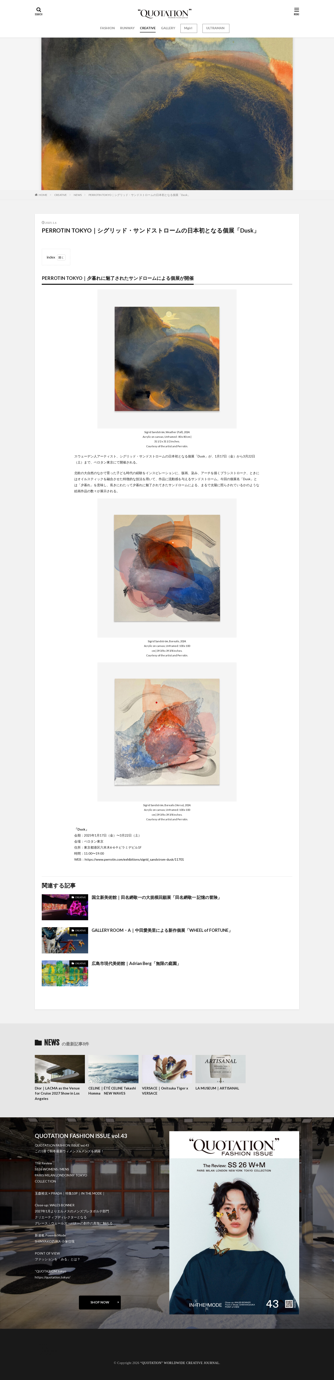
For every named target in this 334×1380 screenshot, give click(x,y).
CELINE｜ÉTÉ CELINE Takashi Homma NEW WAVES (112, 1091)
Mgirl (188, 28)
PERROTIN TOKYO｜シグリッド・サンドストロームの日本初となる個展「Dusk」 (139, 195)
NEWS (78, 195)
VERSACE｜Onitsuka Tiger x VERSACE (165, 1091)
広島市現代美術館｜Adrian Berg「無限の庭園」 (136, 963)
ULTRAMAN (215, 28)
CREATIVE (148, 28)
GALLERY (168, 28)
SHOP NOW (99, 1302)
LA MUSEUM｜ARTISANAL (217, 1088)
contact (45, 1347)
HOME (43, 195)
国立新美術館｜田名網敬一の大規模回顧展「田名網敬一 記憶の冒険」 (157, 897)
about (43, 1344)
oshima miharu (49, 1351)
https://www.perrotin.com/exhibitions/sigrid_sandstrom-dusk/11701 (134, 859)
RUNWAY (127, 28)
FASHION (107, 28)
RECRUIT (46, 1354)
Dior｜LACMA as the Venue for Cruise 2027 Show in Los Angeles (57, 1093)
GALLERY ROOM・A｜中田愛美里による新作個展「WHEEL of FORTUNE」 (162, 930)
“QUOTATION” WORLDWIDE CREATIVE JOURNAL (179, 1363)
